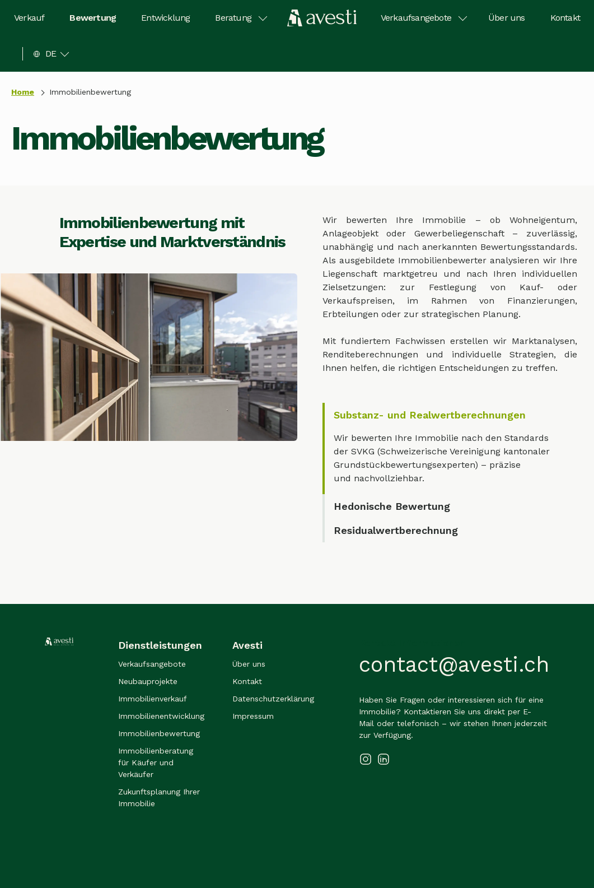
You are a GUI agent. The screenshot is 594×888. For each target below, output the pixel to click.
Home (22, 91)
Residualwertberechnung (396, 530)
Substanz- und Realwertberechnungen (430, 415)
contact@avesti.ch (454, 664)
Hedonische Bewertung (392, 506)
